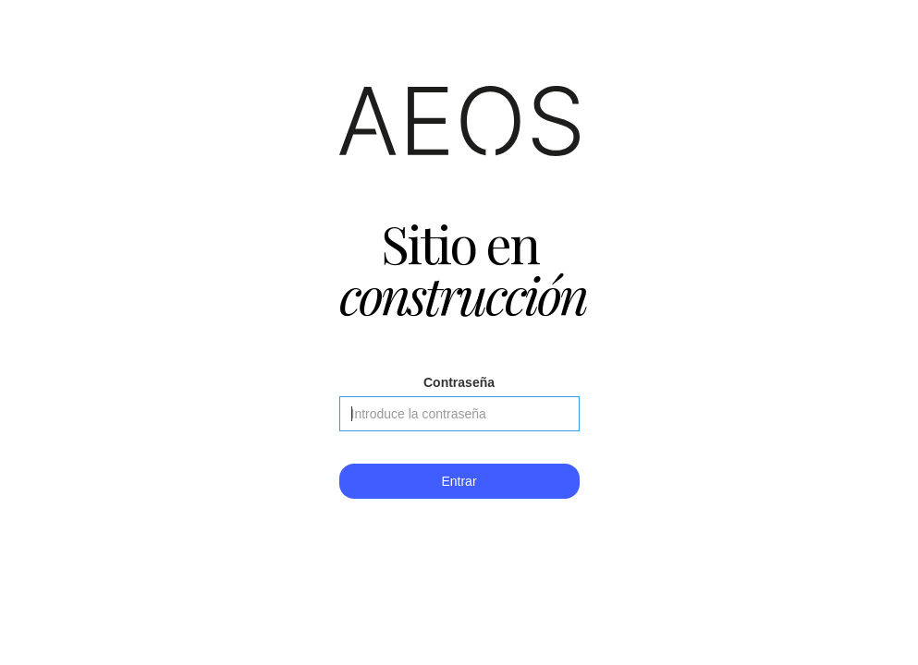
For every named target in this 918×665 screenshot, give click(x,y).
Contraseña (459, 382)
